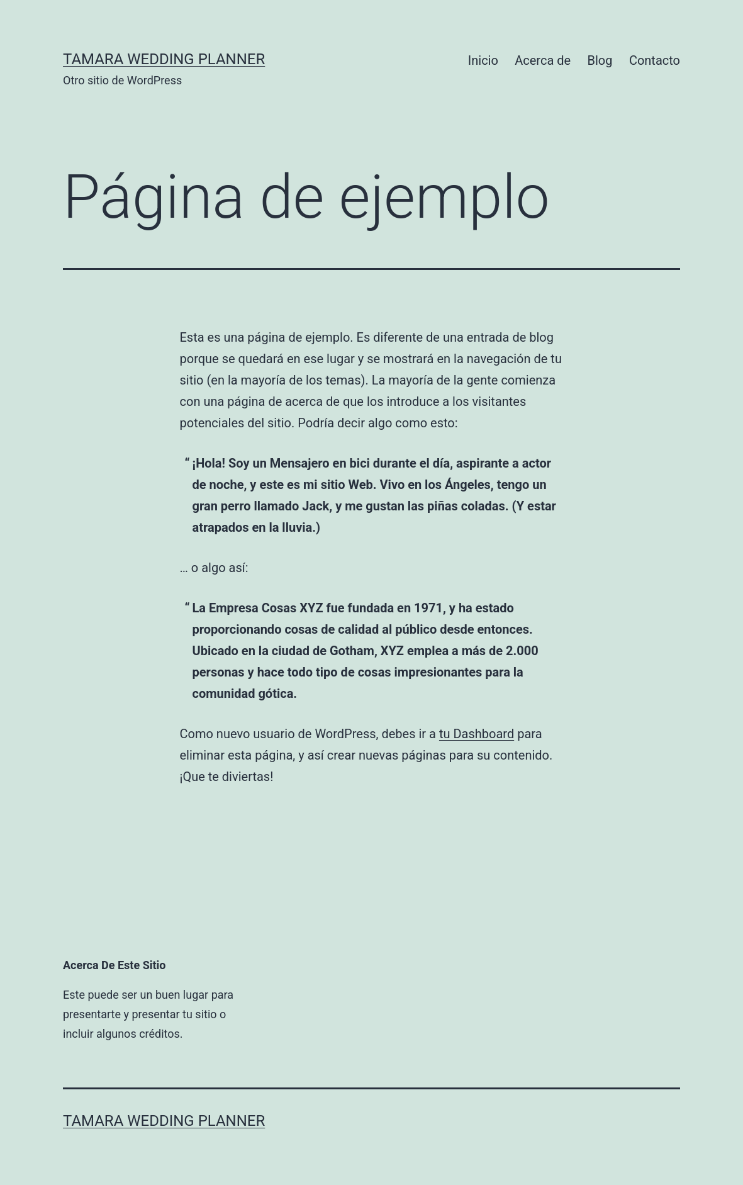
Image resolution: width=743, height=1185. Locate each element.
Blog (600, 60)
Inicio (483, 60)
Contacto (654, 60)
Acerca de (543, 60)
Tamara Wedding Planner (164, 59)
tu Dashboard (476, 733)
